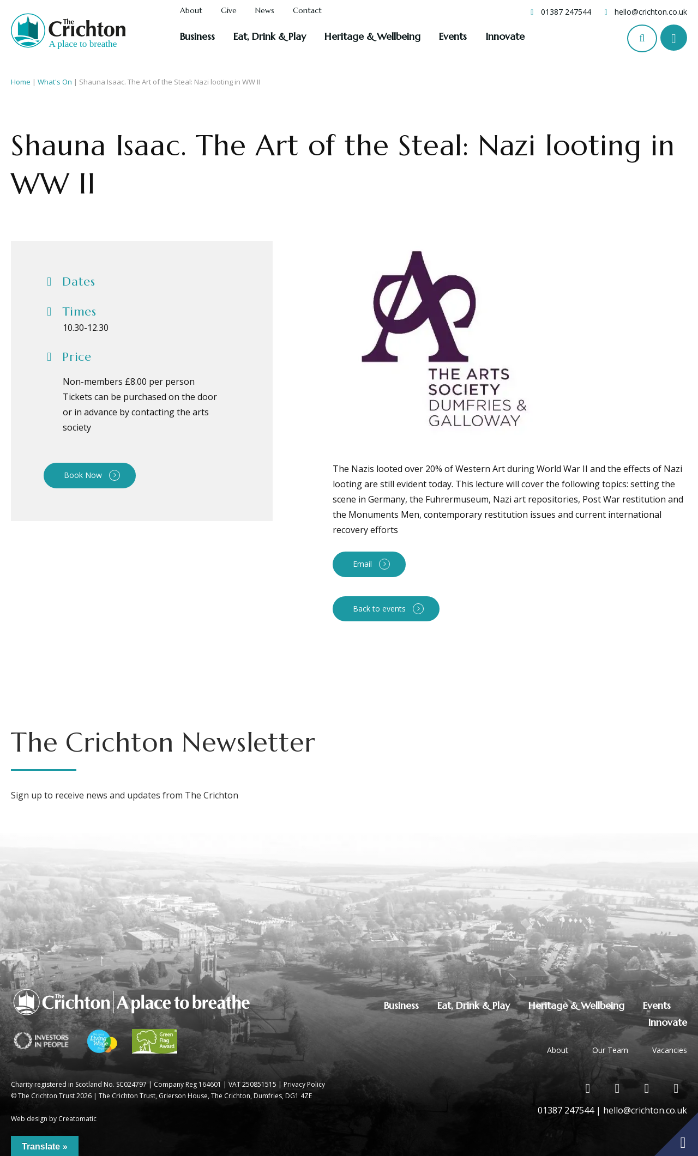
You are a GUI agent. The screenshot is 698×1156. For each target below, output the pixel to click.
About (191, 11)
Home (21, 82)
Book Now (83, 475)
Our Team (610, 1050)
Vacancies (669, 1050)
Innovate (505, 36)
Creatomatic (77, 1118)
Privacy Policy (304, 1084)
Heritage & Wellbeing (372, 36)
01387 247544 (566, 12)
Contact (307, 11)
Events (453, 36)
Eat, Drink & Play (269, 36)
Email (362, 564)
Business (197, 36)
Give (229, 11)
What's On (55, 82)
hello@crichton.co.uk (651, 12)
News (264, 11)
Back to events (379, 608)
